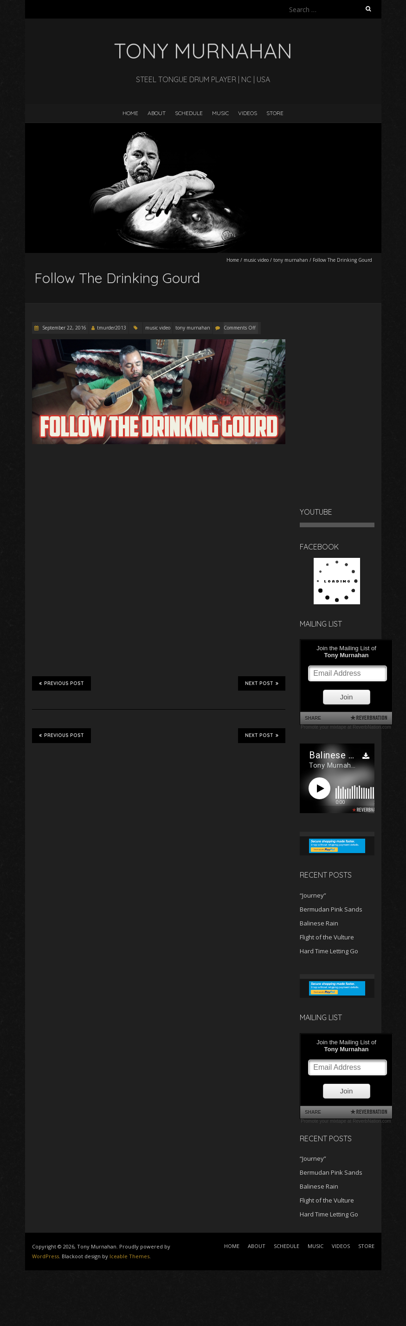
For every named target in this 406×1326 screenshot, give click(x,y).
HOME (130, 113)
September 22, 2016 (63, 327)
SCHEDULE (189, 113)
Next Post (261, 683)
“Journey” (313, 895)
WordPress (45, 1256)
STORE (275, 113)
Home (232, 260)
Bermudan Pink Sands (331, 909)
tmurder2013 (111, 327)
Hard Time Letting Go (329, 951)
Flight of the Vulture (327, 937)
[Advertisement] (74, 1293)
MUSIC (220, 113)
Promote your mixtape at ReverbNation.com (346, 727)
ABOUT (157, 113)
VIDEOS (247, 113)
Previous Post (61, 683)
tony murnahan (290, 260)
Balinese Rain (319, 923)
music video (256, 260)
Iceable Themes (129, 1256)
